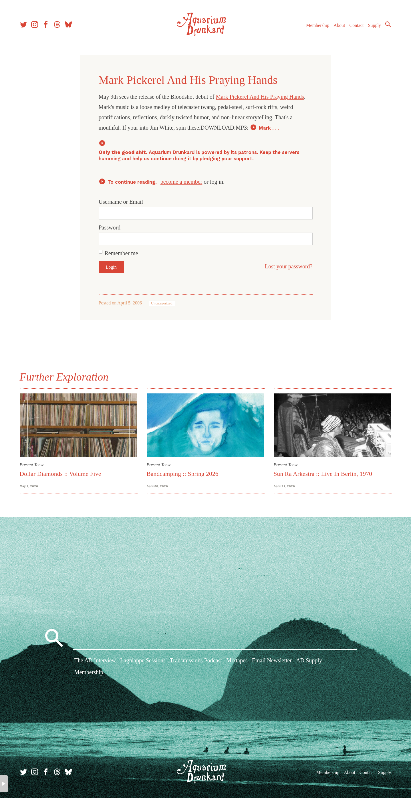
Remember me (121, 253)
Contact (357, 25)
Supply (374, 25)
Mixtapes (236, 660)
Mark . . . (269, 128)
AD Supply (309, 660)
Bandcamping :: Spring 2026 (183, 473)
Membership (317, 25)
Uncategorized (161, 303)
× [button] (4, 783)
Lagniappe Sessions (142, 660)
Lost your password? (289, 266)
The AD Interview (95, 660)
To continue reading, (133, 182)
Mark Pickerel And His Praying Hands (260, 97)
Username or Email (121, 202)
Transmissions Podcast (196, 660)
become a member (181, 182)
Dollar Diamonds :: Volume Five (60, 473)
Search (388, 24)
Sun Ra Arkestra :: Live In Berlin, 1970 (323, 473)
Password (110, 227)
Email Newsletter (272, 660)
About (339, 25)
